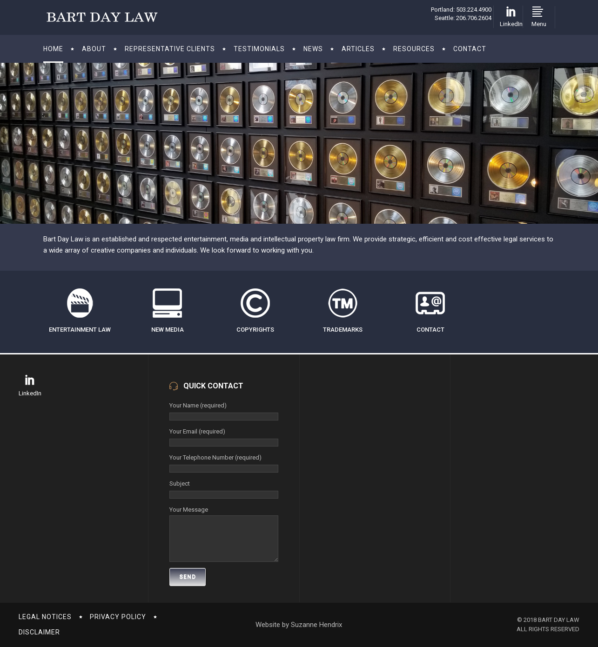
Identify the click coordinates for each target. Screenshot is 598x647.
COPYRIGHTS (255, 329)
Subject (223, 489)
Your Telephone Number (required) (223, 463)
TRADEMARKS (343, 329)
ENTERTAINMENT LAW (80, 329)
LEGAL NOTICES (45, 616)
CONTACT (430, 329)
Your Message (223, 515)
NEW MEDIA (167, 329)
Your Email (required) (223, 437)
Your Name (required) (223, 411)
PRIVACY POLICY (118, 616)
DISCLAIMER (39, 632)
